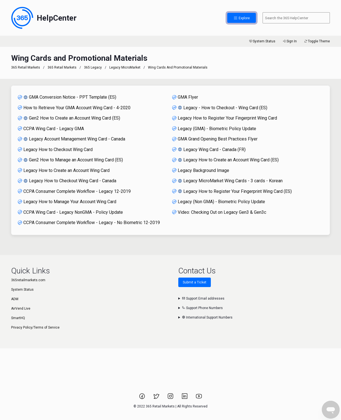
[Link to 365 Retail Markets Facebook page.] (142, 398)
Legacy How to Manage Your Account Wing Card (67, 201)
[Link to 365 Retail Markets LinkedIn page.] (185, 398)
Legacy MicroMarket (124, 67)
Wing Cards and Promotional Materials (177, 67)
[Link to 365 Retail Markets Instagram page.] (171, 398)
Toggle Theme (316, 41)
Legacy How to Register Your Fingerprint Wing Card (224, 118)
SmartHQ (18, 318)
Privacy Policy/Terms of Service (35, 327)
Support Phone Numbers (202, 308)
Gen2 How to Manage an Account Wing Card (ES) (70, 159)
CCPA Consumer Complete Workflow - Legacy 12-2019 (74, 191)
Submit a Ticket (194, 282)
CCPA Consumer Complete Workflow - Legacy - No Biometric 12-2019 (89, 222)
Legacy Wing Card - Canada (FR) (209, 149)
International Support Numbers (207, 317)
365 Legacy (93, 67)
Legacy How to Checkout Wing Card (55, 149)
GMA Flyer (185, 97)
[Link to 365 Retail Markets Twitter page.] (157, 398)
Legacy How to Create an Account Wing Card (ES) (225, 159)
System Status (261, 41)
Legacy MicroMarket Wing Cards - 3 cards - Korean (227, 180)
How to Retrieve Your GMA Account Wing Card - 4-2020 (74, 107)
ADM (14, 299)
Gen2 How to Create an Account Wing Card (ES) (69, 118)
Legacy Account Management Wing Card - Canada (71, 139)
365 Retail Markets (25, 67)
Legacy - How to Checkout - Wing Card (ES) (219, 107)
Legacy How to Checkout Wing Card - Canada (67, 180)
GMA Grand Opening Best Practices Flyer (215, 139)
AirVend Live (20, 308)
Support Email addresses (203, 298)
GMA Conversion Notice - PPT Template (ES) (67, 97)
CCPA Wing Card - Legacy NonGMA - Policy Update (70, 212)
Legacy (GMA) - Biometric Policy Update (214, 128)
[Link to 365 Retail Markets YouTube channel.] (199, 398)
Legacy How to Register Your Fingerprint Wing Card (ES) (232, 191)
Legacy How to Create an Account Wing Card (64, 170)
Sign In (289, 41)
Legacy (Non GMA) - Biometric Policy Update (218, 201)
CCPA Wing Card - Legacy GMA (51, 128)
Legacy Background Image (200, 170)
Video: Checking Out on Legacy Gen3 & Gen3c (219, 212)
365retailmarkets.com (28, 280)
